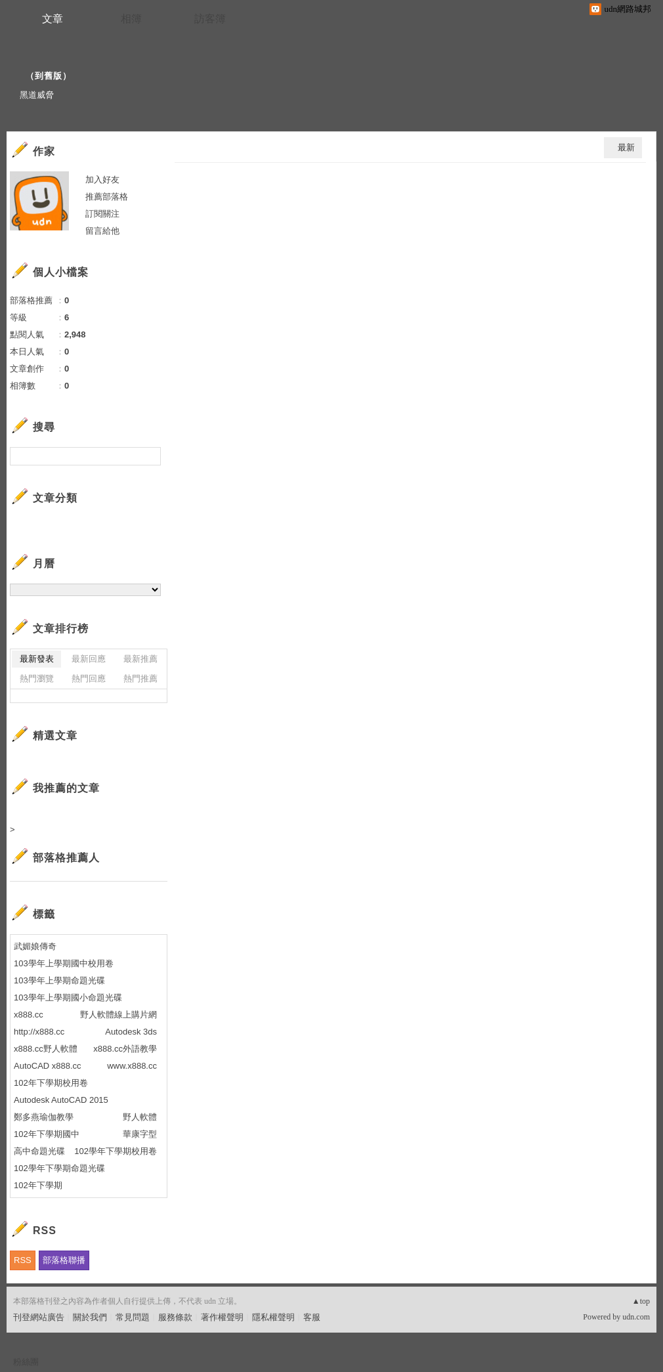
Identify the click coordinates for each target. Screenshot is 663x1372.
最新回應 (89, 659)
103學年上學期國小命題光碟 (68, 997)
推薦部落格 (106, 197)
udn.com (636, 1316)
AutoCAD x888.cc (47, 1066)
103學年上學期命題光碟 (59, 980)
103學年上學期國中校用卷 (64, 963)
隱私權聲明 (273, 1317)
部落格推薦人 (66, 857)
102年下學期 (38, 1185)
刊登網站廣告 (38, 1317)
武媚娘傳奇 (35, 946)
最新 (626, 147)
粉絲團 (26, 1362)
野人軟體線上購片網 (118, 1014)
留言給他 (102, 231)
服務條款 (175, 1317)
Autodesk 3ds (131, 1032)
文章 (52, 18)
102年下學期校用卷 (51, 1083)
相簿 (131, 18)
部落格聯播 (64, 1260)
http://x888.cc (39, 1032)
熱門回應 (89, 678)
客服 (311, 1317)
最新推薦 (140, 659)
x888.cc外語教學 (125, 1049)
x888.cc (29, 1014)
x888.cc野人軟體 (45, 1049)
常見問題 (133, 1317)
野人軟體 (140, 1117)
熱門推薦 (140, 678)
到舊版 (48, 76)
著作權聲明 (222, 1317)
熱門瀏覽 (37, 678)
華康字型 (140, 1134)
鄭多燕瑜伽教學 (44, 1117)
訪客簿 (210, 18)
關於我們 (90, 1317)
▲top (641, 1301)
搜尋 (149, 456)
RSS (23, 1260)
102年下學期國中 (46, 1134)
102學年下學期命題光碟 (59, 1168)
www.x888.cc (132, 1066)
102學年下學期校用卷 (115, 1151)
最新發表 (37, 659)
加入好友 (102, 179)
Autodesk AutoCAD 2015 (61, 1100)
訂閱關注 (102, 214)
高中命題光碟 (39, 1151)
